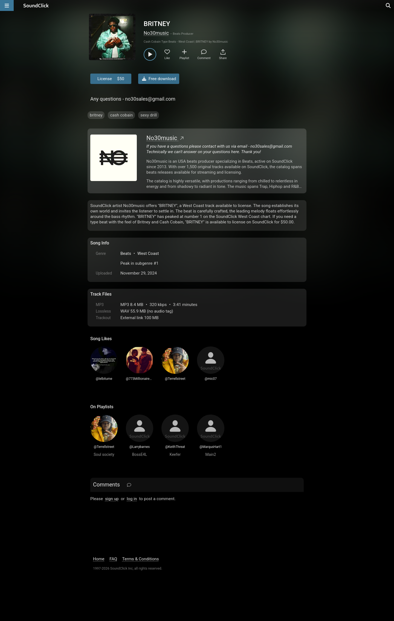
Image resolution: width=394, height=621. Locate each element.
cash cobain (121, 115)
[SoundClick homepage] (36, 5)
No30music (156, 33)
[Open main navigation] (7, 5)
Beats (125, 253)
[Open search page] (388, 5)
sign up (112, 498)
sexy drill (148, 115)
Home (98, 558)
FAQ (113, 558)
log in (132, 498)
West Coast (148, 253)
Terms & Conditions (140, 558)
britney (96, 115)
